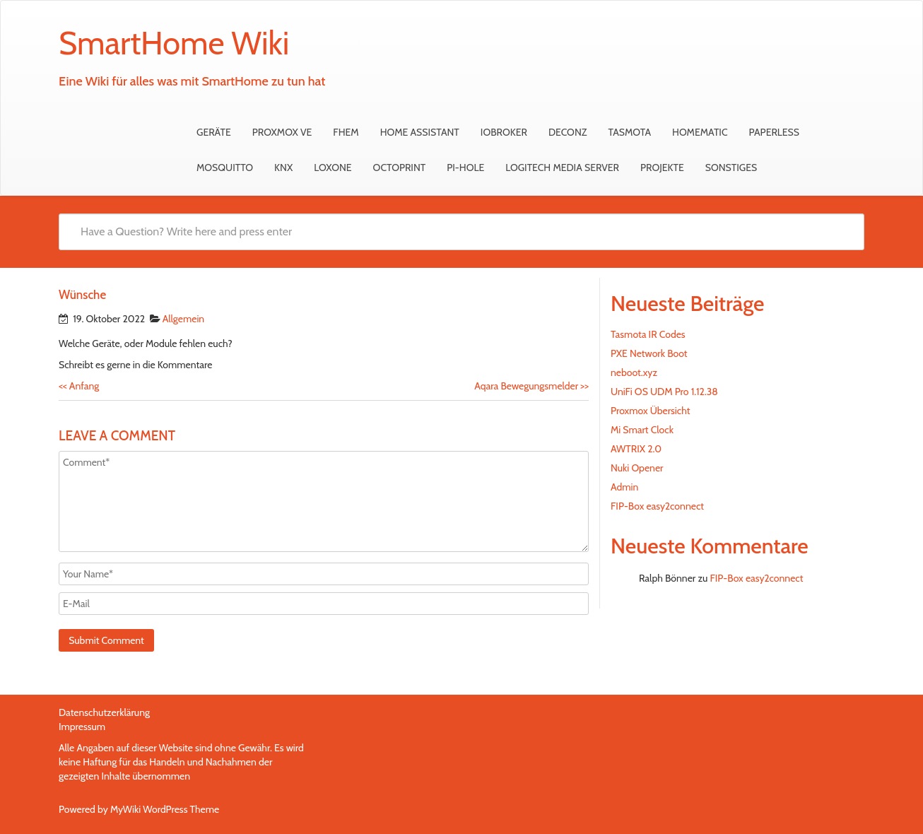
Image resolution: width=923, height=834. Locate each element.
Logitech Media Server (562, 167)
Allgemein (184, 318)
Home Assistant (419, 132)
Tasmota (629, 132)
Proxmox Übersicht (650, 410)
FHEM (345, 132)
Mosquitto (224, 167)
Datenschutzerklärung (104, 712)
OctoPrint (399, 167)
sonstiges (731, 167)
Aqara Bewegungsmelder (531, 386)
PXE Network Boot (649, 353)
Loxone (332, 167)
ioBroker (504, 132)
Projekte (662, 167)
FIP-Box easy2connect (657, 506)
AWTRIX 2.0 (636, 448)
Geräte (213, 132)
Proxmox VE (282, 132)
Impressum (82, 726)
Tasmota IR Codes (648, 334)
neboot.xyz (634, 372)
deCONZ (567, 132)
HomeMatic (700, 132)
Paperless (774, 132)
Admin (624, 487)
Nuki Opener (637, 468)
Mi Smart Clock (642, 429)
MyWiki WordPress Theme (164, 809)
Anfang (79, 386)
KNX (283, 167)
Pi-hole (465, 167)
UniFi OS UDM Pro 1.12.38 (664, 391)
